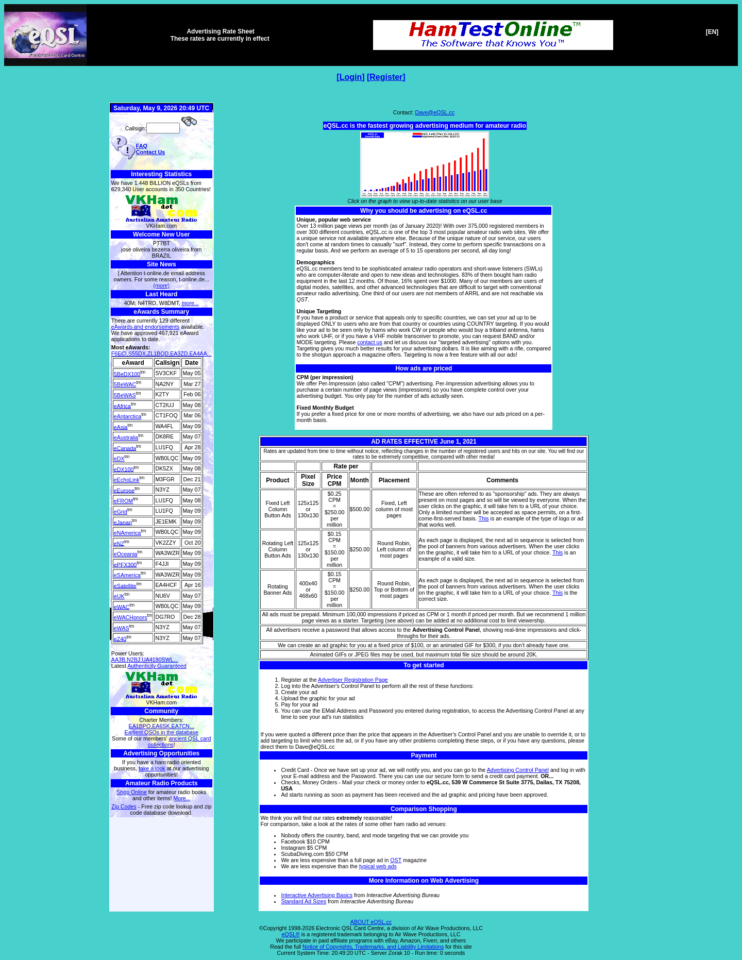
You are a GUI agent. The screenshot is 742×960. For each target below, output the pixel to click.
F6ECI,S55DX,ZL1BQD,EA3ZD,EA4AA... (161, 353)
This (483, 518)
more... (190, 303)
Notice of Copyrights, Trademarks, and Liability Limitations (373, 947)
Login (351, 77)
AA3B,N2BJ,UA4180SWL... (144, 659)
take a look (152, 768)
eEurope (124, 490)
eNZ (119, 543)
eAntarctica (127, 416)
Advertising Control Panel (518, 770)
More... (181, 798)
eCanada (125, 448)
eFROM (123, 501)
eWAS (121, 628)
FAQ (141, 146)
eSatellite (125, 585)
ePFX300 (125, 564)
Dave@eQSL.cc (434, 112)
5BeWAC (125, 384)
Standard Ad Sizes (303, 901)
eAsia (121, 427)
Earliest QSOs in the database (161, 732)
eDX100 (124, 469)
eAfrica (122, 405)
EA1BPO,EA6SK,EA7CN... (161, 726)
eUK (119, 596)
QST (395, 860)
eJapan (123, 522)
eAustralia (126, 437)
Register (385, 77)
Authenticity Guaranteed (156, 666)
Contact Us (150, 152)
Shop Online (131, 792)
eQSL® (291, 934)
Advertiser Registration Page (353, 680)
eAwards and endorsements (145, 327)
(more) (162, 285)
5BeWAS (125, 395)
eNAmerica (127, 533)
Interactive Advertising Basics (316, 895)
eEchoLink (127, 480)
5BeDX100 (127, 373)
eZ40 (120, 638)
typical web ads (378, 866)
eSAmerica (127, 575)
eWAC (121, 606)
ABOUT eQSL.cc (371, 922)
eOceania (126, 554)
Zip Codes (124, 806)
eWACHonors (130, 617)
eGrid (120, 512)
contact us (369, 342)
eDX (119, 459)
